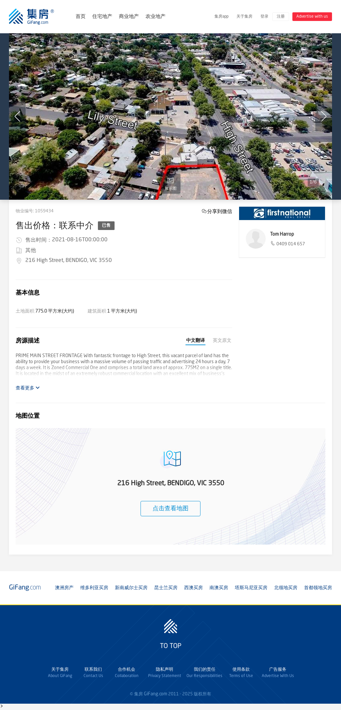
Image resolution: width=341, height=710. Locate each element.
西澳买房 (193, 588)
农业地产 (156, 16)
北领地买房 (285, 588)
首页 (81, 16)
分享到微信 (219, 211)
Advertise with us (312, 17)
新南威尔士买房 (131, 588)
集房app (221, 17)
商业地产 (129, 16)
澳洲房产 (64, 588)
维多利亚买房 (94, 588)
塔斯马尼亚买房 (251, 588)
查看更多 (28, 387)
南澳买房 (218, 588)
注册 (281, 17)
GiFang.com (155, 694)
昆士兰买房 (165, 588)
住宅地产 (102, 16)
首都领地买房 (318, 588)
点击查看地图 (170, 509)
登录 (264, 17)
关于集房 (244, 17)
